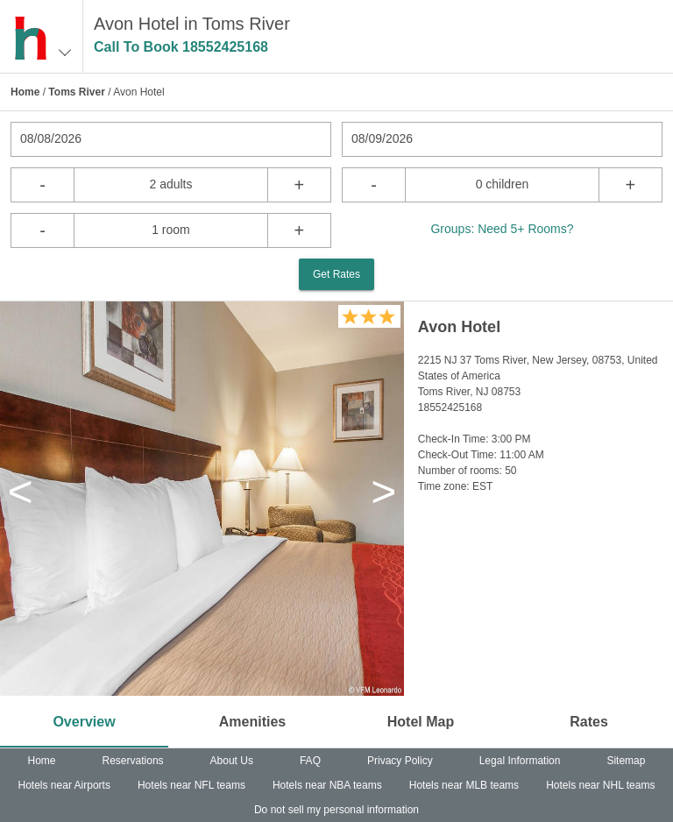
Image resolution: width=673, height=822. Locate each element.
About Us (231, 761)
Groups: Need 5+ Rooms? (501, 229)
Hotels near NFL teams (191, 785)
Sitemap (625, 761)
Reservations (133, 761)
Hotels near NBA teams (327, 785)
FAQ (310, 761)
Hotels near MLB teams (464, 785)
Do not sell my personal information (336, 810)
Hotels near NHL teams (600, 785)
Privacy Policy (400, 761)
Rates (589, 721)
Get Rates (336, 274)
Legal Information (520, 761)
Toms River (76, 92)
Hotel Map (420, 721)
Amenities (252, 721)
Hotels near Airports (64, 785)
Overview (84, 721)
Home (25, 92)
